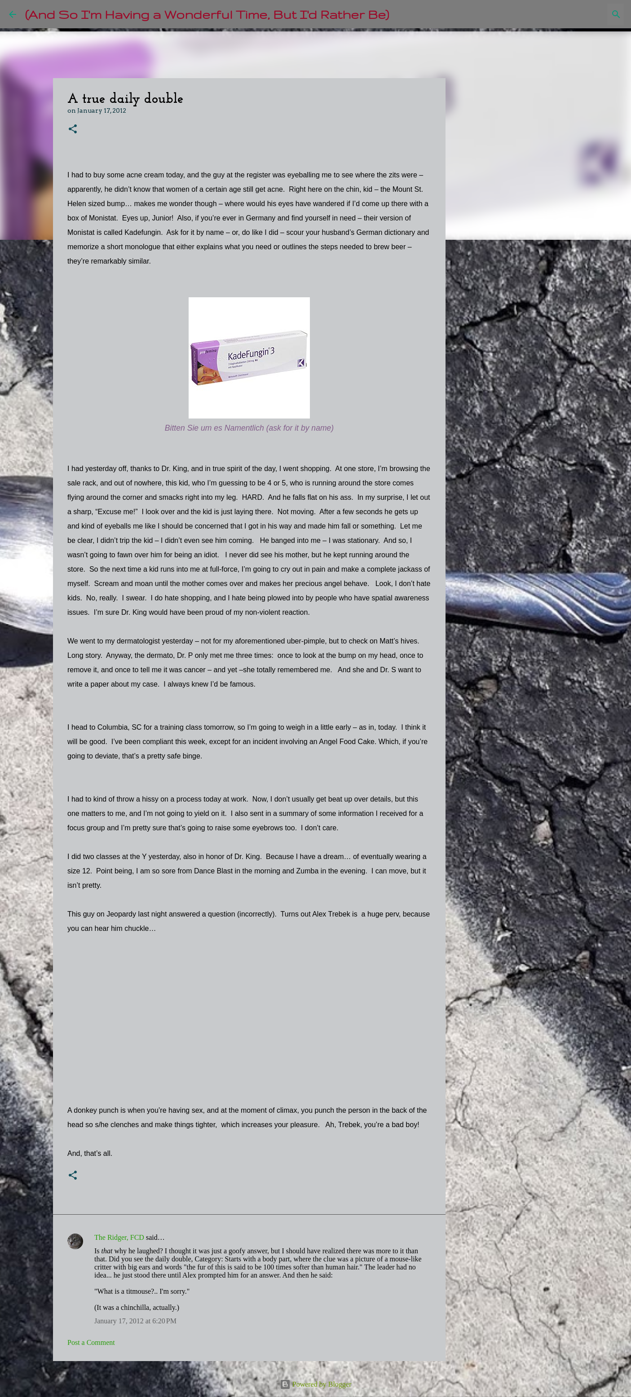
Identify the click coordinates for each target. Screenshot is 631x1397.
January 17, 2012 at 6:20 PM (135, 1321)
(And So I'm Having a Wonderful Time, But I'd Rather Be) (207, 14)
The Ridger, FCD (119, 1237)
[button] (72, 129)
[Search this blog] (577, 14)
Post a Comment (91, 1342)
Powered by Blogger (316, 1384)
